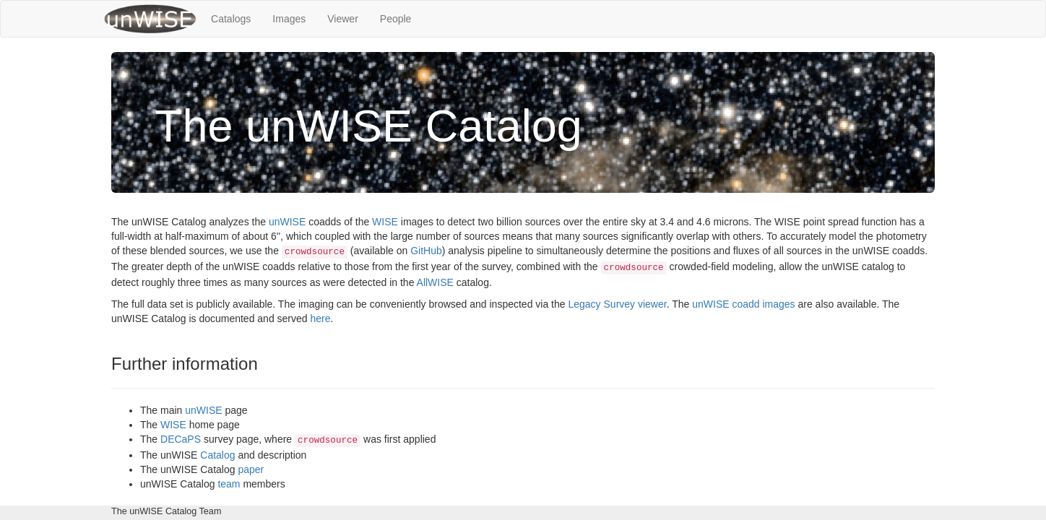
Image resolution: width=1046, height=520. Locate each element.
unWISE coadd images (743, 304)
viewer (652, 304)
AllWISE (435, 282)
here (321, 318)
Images (289, 19)
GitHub (426, 250)
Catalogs (231, 19)
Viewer (342, 19)
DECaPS (180, 439)
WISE (385, 222)
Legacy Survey (601, 304)
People (396, 19)
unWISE (287, 222)
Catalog (217, 455)
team (228, 484)
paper (251, 469)
